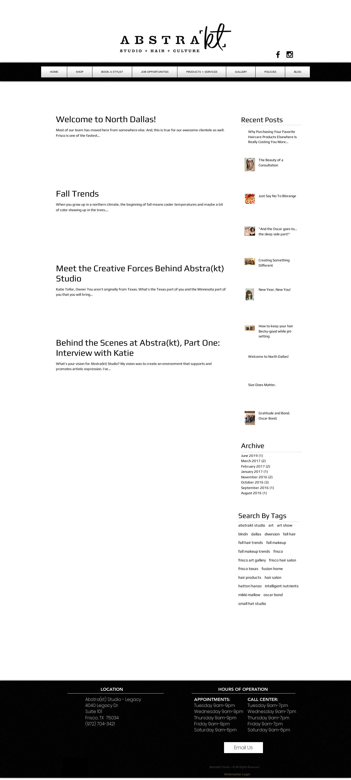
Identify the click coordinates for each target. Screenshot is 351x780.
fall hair (289, 534)
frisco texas (248, 568)
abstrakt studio (251, 525)
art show (284, 525)
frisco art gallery (252, 560)
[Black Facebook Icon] (277, 54)
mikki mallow (249, 594)
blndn (243, 534)
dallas (256, 534)
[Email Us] (243, 747)
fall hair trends (250, 542)
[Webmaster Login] (237, 774)
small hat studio (252, 603)
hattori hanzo (250, 586)
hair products (249, 577)
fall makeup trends (254, 551)
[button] (112, 71)
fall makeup (276, 542)
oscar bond (273, 594)
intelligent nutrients (282, 586)
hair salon (273, 577)
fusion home (272, 568)
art (271, 525)
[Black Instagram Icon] (289, 54)
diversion (272, 534)
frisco (278, 551)
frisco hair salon (282, 560)
